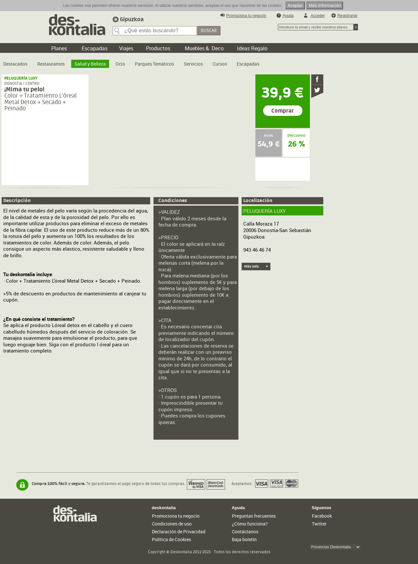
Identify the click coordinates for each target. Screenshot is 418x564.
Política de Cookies (171, 539)
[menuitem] (15, 61)
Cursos (220, 64)
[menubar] (133, 61)
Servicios (193, 64)
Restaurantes (51, 64)
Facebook (322, 516)
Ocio (120, 64)
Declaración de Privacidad (178, 531)
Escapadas (248, 64)
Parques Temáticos (154, 64)
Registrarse (347, 15)
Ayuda (288, 15)
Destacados (15, 64)
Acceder (318, 15)
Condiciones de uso (172, 524)
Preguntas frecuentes (254, 516)
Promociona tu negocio (246, 15)
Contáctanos (245, 531)
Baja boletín (244, 539)
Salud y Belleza (90, 64)
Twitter (319, 524)
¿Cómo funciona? (250, 524)
